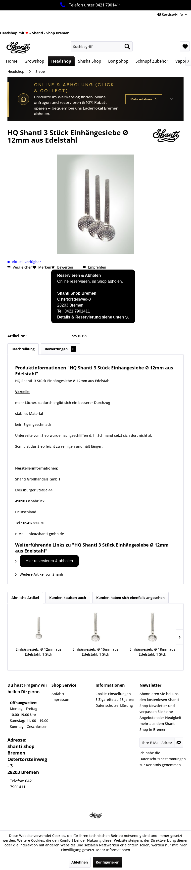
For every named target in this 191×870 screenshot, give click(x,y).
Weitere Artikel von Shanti (39, 574)
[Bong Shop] (118, 61)
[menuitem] (102, 46)
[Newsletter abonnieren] (179, 743)
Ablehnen (79, 862)
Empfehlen (94, 267)
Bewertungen (60, 349)
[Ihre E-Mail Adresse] (157, 743)
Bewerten (62, 267)
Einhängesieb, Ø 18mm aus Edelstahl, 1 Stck (152, 652)
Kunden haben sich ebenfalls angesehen (130, 597)
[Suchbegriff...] (102, 46)
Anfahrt (57, 693)
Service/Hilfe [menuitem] (170, 14)
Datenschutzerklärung (114, 705)
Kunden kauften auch (67, 597)
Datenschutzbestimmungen (163, 758)
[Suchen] (127, 46)
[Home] (11, 61)
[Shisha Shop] (90, 61)
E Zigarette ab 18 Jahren (116, 699)
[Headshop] (61, 61)
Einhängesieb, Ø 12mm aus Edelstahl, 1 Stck (38, 652)
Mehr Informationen (113, 849)
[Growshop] (34, 61)
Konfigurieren (107, 862)
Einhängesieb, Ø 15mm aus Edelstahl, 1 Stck (95, 652)
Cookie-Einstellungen (113, 693)
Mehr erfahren (144, 99)
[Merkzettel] (185, 46)
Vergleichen (20, 267)
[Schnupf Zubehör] (152, 61)
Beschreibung (23, 349)
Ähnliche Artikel (25, 597)
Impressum (60, 699)
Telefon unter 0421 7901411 (89, 5)
